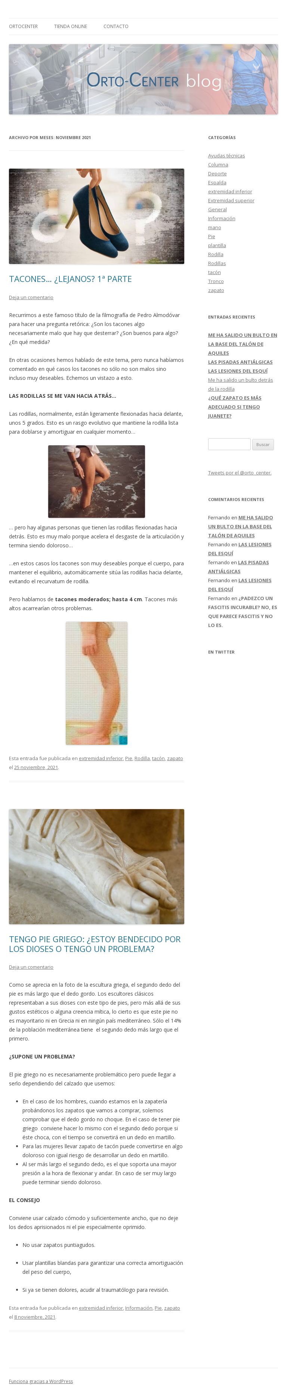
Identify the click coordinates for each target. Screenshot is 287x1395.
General (217, 209)
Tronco (216, 281)
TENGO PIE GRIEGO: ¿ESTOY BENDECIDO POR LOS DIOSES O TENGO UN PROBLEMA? (94, 943)
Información (138, 1308)
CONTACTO (116, 26)
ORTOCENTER (23, 26)
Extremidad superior (231, 200)
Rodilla (142, 758)
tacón (158, 758)
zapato (175, 758)
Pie (128, 758)
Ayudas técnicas (226, 155)
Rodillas (217, 263)
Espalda (217, 182)
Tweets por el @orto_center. (240, 472)
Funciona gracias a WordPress (41, 1381)
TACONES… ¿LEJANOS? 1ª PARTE (70, 278)
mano (214, 227)
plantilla (217, 245)
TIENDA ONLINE (70, 26)
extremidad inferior (101, 758)
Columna (218, 164)
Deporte (217, 173)
